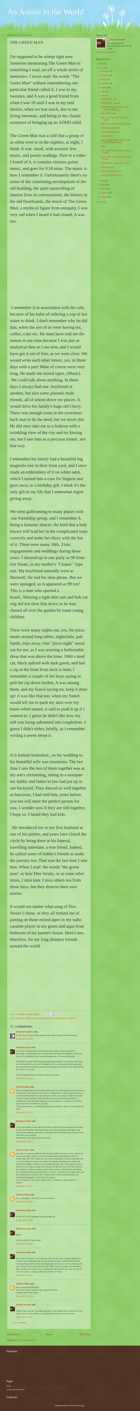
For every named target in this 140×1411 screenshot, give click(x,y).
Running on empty (24, 1047)
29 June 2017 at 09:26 (24, 1202)
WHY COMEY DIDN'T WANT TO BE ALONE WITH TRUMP (116, 141)
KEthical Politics (23, 1087)
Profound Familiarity (24, 1032)
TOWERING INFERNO (110, 128)
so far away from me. (43, 1018)
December (105, 71)
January (104, 197)
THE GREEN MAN (108, 113)
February (104, 193)
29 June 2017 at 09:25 (24, 1186)
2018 (101, 64)
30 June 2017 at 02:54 (24, 1296)
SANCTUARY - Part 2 (109, 99)
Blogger (82, 1406)
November (105, 75)
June (103, 96)
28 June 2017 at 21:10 (24, 1078)
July (103, 92)
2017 (101, 68)
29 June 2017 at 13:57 (24, 1244)
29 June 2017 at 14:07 (24, 1275)
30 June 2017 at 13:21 (24, 1317)
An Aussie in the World (45, 11)
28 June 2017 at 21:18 (24, 1113)
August (104, 88)
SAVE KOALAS (107, 167)
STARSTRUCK (107, 136)
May (103, 181)
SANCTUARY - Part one (110, 103)
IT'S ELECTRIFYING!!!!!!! (111, 175)
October (104, 79)
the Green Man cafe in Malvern (64, 1018)
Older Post (85, 1334)
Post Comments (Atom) (26, 1340)
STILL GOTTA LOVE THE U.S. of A (115, 163)
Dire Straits (20, 1018)
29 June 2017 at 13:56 (24, 1220)
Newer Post (13, 1334)
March (104, 189)
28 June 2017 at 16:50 (24, 1039)
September (105, 83)
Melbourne (30, 1018)
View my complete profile (106, 52)
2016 (101, 202)
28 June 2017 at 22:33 (24, 1141)
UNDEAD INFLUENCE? (110, 132)
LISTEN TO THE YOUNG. (111, 171)
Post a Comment (19, 1323)
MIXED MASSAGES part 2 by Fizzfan (116, 124)
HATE (103, 146)
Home (49, 1334)
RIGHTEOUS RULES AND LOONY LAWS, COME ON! (115, 108)
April (103, 185)
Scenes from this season (15, 1390)
